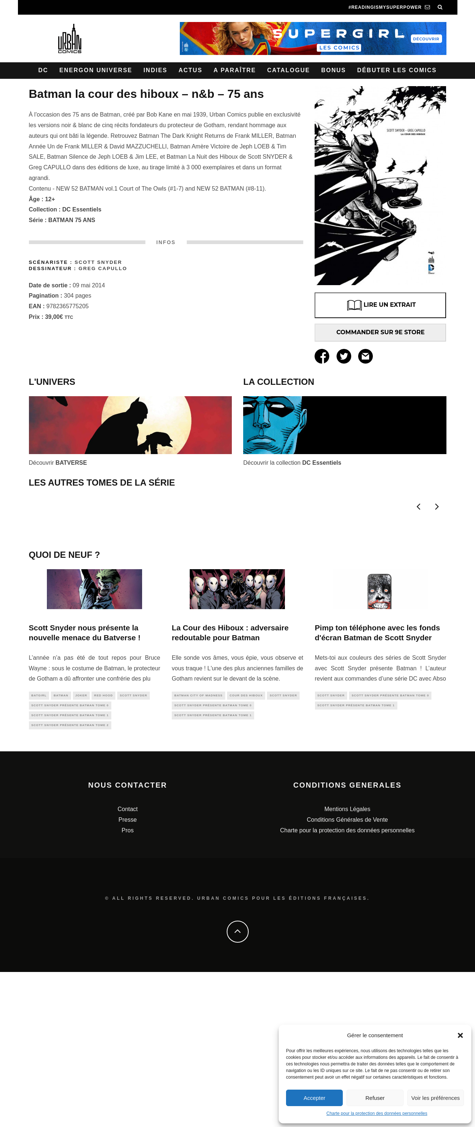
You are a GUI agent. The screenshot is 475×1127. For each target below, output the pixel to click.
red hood (103, 847)
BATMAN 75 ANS (71, 220)
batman (60, 847)
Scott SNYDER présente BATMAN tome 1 (70, 868)
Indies (155, 70)
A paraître (235, 70)
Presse (128, 975)
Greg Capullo (102, 268)
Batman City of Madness (198, 847)
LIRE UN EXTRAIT (380, 305)
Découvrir (58, 463)
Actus (190, 70)
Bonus (333, 70)
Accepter (314, 1098)
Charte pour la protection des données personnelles (376, 1113)
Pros (128, 985)
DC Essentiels (81, 209)
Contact (128, 964)
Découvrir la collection (292, 463)
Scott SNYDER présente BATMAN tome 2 (70, 879)
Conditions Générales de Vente (347, 975)
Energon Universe (95, 70)
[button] (460, 1035)
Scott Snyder (98, 262)
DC (43, 70)
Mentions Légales (347, 964)
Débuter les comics (397, 70)
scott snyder (133, 847)
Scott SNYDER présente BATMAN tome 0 (70, 858)
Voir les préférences (435, 1098)
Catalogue (288, 70)
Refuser (375, 1098)
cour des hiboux (246, 847)
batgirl (39, 847)
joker (81, 847)
